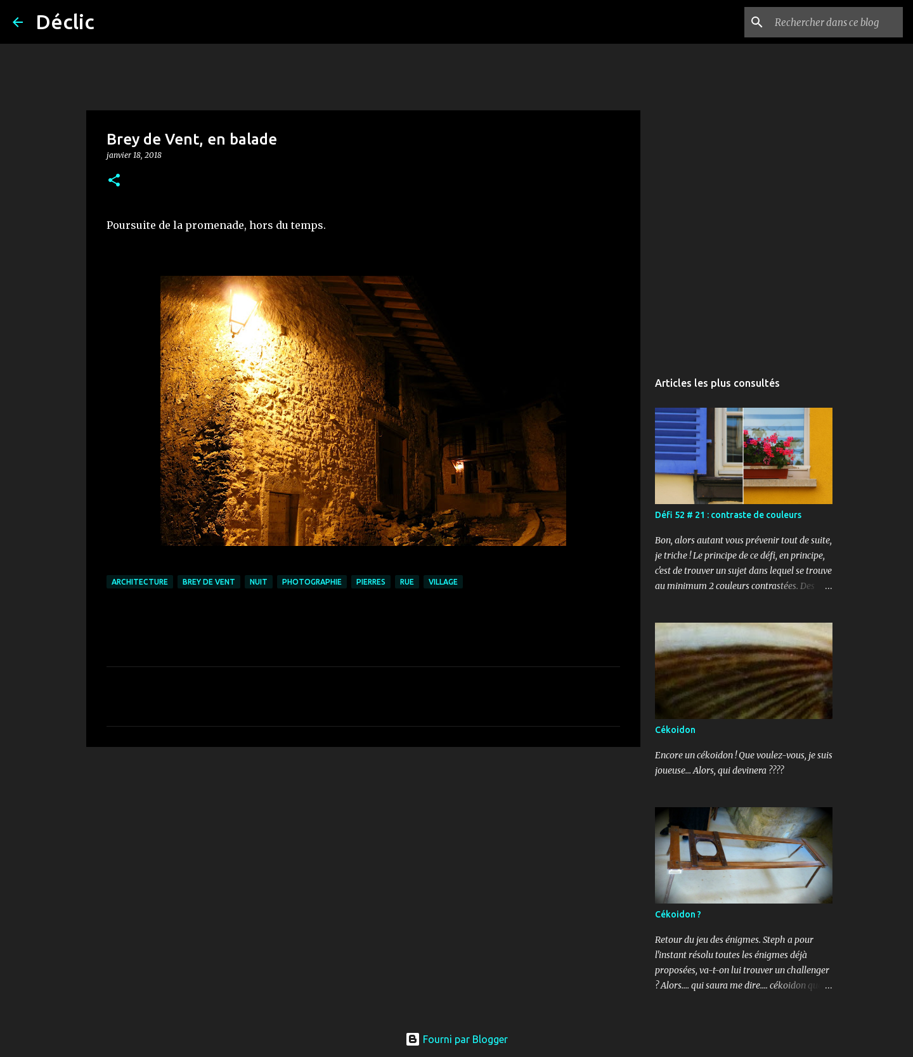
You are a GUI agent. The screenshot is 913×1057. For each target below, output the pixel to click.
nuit (259, 582)
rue (407, 582)
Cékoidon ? (678, 914)
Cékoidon (675, 730)
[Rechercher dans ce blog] (836, 22)
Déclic (65, 21)
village (443, 582)
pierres (370, 582)
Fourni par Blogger (456, 1039)
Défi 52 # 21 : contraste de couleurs (728, 515)
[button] (114, 181)
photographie (312, 582)
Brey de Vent (209, 582)
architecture (140, 582)
